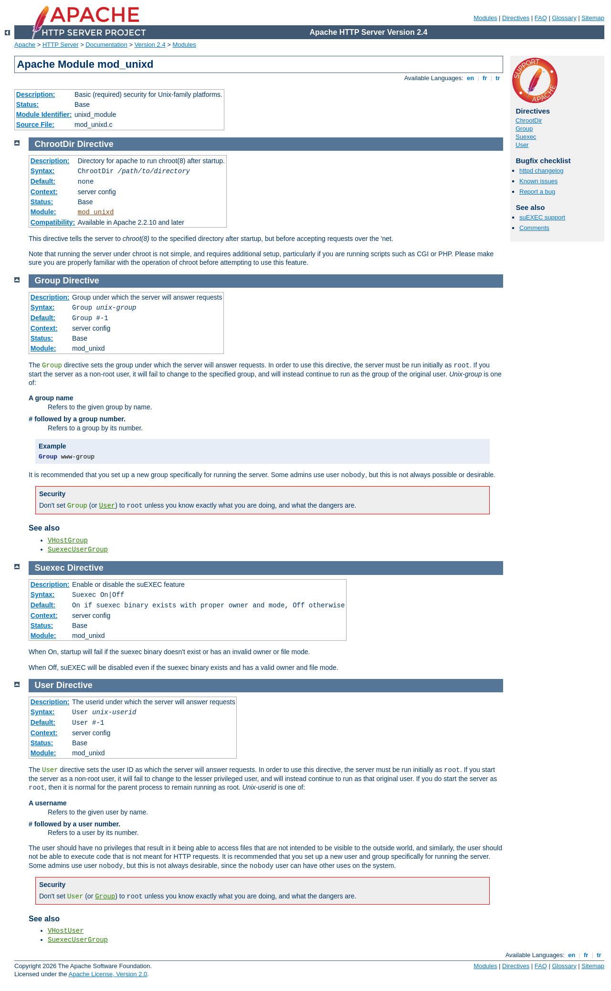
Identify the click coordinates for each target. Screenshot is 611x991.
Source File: (35, 124)
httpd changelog (541, 170)
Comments (534, 227)
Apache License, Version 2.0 (107, 974)
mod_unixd (96, 212)
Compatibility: (53, 222)
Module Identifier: (44, 114)
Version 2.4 (150, 44)
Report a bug (537, 191)
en (470, 78)
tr (498, 78)
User (522, 144)
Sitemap (592, 17)
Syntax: (43, 171)
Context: (44, 192)
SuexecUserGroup (78, 549)
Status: (27, 104)
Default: (43, 181)
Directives (515, 17)
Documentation (106, 44)
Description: (35, 94)
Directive (95, 144)
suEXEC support (542, 217)
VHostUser (66, 931)
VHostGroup (68, 540)
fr (485, 78)
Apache (24, 44)
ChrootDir (529, 120)
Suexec (526, 136)
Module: (43, 212)
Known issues (538, 181)
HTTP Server (60, 44)
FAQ (541, 17)
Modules (485, 17)
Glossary (564, 17)
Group (524, 128)
